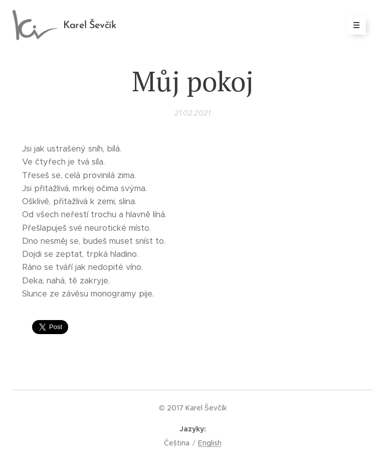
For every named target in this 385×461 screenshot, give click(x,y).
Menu (353, 25)
